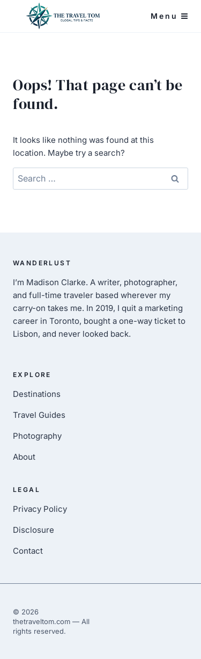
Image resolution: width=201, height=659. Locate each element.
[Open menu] (169, 16)
